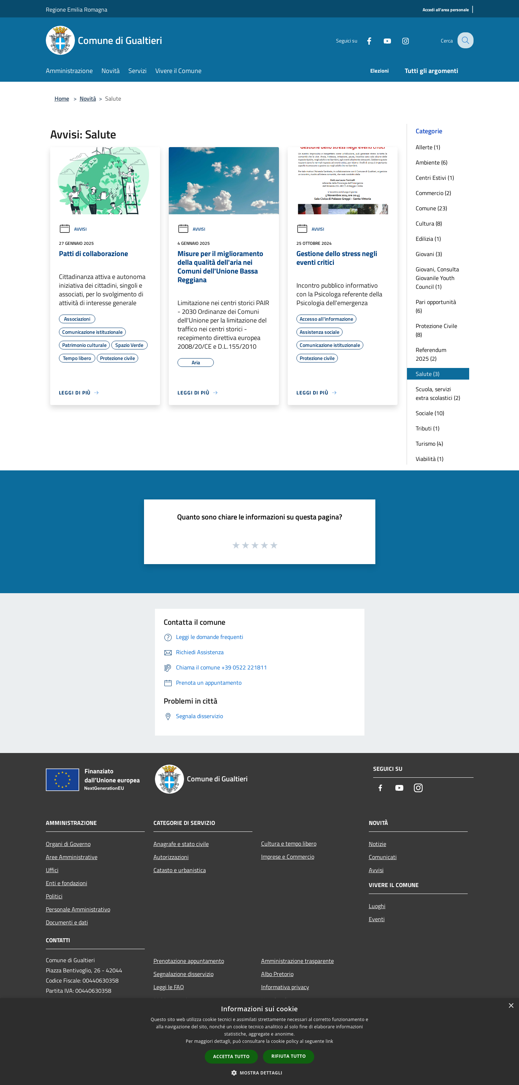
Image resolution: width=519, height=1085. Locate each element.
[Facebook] (363, 40)
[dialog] (259, 1041)
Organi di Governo (68, 843)
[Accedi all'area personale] (446, 10)
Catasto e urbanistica (179, 870)
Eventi (377, 919)
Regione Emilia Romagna (76, 9)
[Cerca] (465, 40)
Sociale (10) (430, 413)
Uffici (52, 870)
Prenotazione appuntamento (188, 960)
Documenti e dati (67, 922)
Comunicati (383, 857)
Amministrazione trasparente (297, 960)
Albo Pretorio (277, 973)
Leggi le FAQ (168, 987)
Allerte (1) (428, 147)
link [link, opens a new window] (329, 1041)
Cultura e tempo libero (288, 843)
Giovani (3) (429, 254)
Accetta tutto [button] (231, 1056)
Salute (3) (427, 373)
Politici (54, 896)
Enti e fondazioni (66, 883)
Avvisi (73, 229)
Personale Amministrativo (78, 909)
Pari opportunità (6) (436, 306)
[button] (260, 1072)
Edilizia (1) (428, 238)
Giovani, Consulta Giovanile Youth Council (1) (437, 278)
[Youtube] (382, 40)
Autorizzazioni (171, 857)
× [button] (511, 1006)
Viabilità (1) (429, 458)
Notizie (377, 843)
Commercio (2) (433, 193)
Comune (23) (431, 208)
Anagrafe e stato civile (181, 843)
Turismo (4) (429, 443)
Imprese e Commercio (287, 856)
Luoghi (377, 906)
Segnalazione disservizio (183, 973)
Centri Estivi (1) (435, 177)
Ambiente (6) (431, 162)
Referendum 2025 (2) (431, 354)
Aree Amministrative (71, 857)
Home (62, 98)
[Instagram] (400, 40)
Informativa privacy (285, 987)
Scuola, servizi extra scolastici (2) (438, 393)
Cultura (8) (429, 223)
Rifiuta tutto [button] (288, 1056)
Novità (88, 98)
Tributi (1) (427, 428)
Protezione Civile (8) (436, 330)
